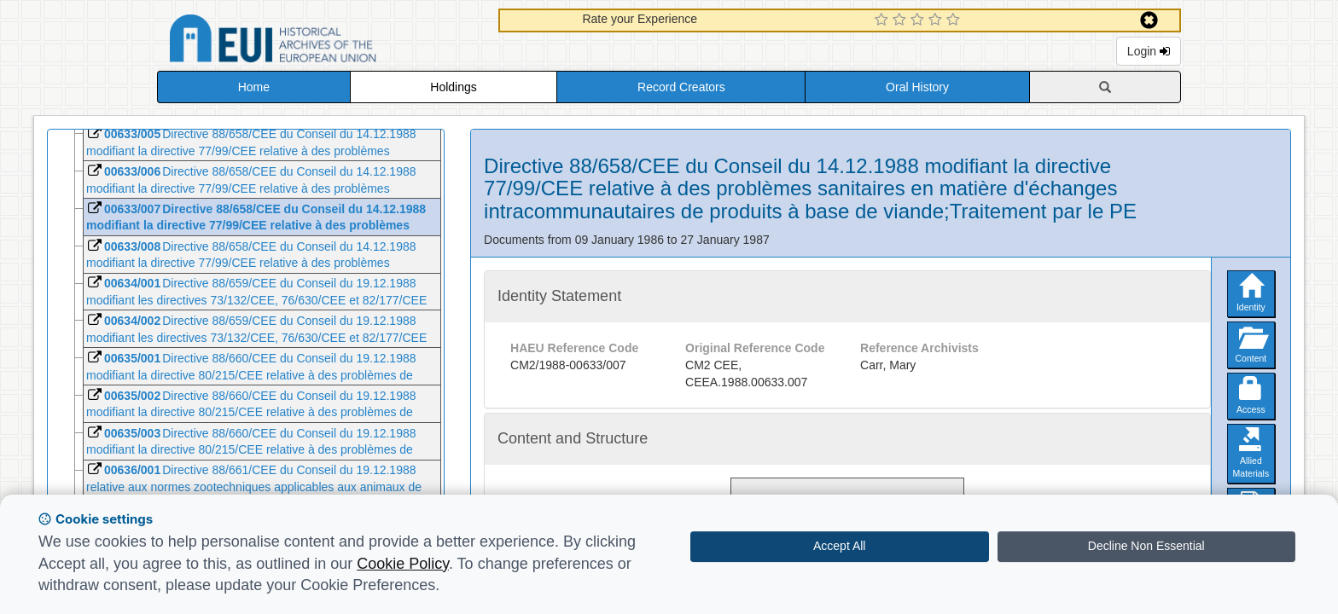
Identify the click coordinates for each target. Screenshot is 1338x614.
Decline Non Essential (1146, 546)
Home (254, 87)
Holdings (453, 87)
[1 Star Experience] (884, 20)
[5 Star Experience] (955, 20)
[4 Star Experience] (937, 20)
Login (1148, 51)
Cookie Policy (403, 563)
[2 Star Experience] (901, 20)
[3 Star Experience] (919, 20)
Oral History (917, 87)
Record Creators (681, 87)
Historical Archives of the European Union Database (321, 41)
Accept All (839, 546)
